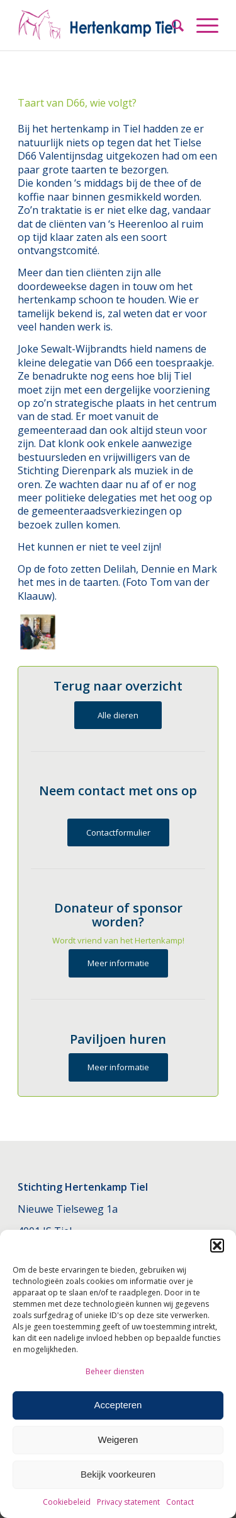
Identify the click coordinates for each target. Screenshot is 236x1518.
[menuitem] (171, 25)
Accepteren (118, 1404)
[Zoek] (171, 25)
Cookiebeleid (67, 1502)
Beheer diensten (115, 1371)
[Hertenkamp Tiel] (98, 25)
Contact (180, 1502)
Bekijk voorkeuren (118, 1474)
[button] (217, 1245)
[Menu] (201, 25)
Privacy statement (128, 1502)
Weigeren (118, 1439)
